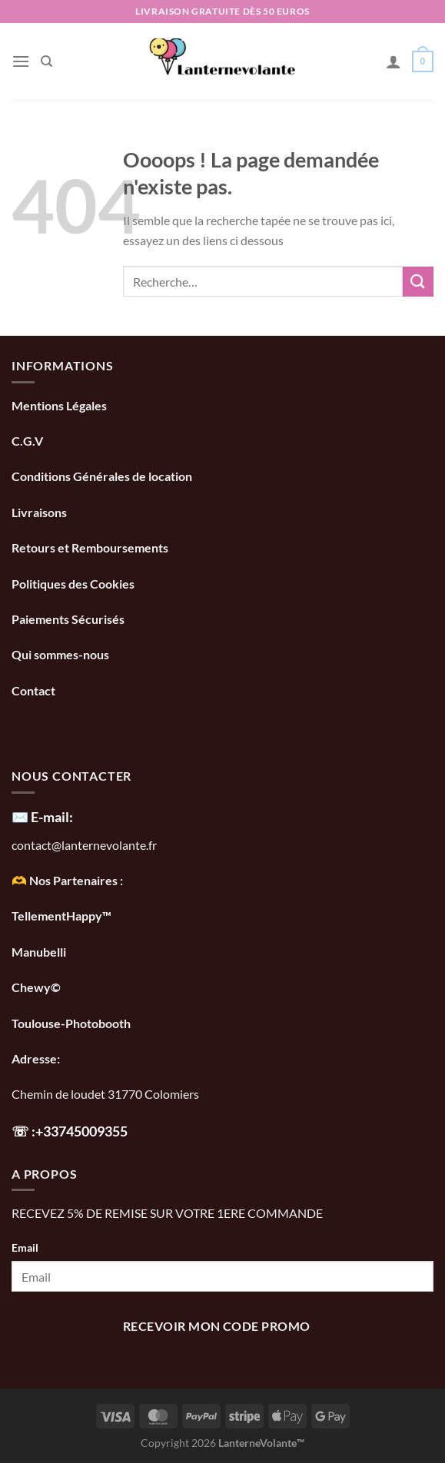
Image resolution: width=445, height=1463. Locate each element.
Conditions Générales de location (102, 476)
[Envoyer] (418, 282)
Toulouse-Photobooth (71, 1023)
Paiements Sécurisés (68, 619)
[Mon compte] (393, 61)
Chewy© (36, 987)
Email (25, 1247)
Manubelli (39, 951)
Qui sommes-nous (61, 654)
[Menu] (21, 61)
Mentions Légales (59, 405)
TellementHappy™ (61, 915)
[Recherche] (46, 61)
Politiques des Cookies (73, 583)
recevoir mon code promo (217, 1326)
